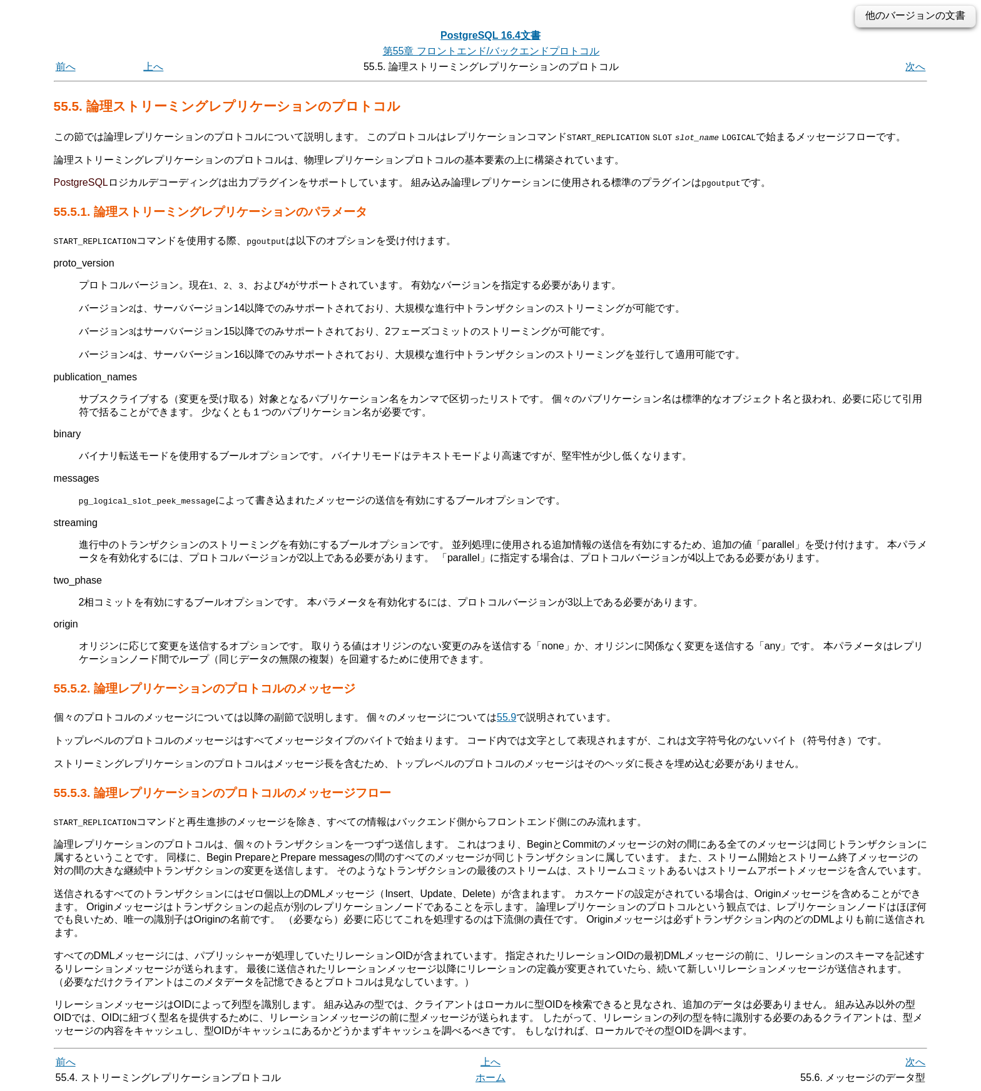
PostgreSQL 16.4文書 (490, 35)
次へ (915, 66)
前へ (66, 66)
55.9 (506, 716)
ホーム (490, 1077)
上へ (153, 66)
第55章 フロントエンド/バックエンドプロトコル (491, 51)
